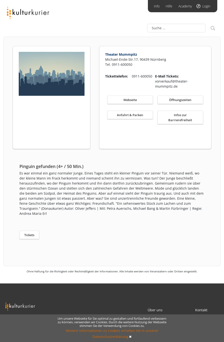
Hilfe (169, 6)
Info (157, 6)
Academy (185, 6)
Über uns (155, 310)
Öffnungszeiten (180, 100)
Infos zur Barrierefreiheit (180, 117)
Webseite (130, 100)
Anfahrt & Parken (130, 115)
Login (206, 6)
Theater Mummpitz (121, 54)
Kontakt (201, 310)
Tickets (29, 235)
